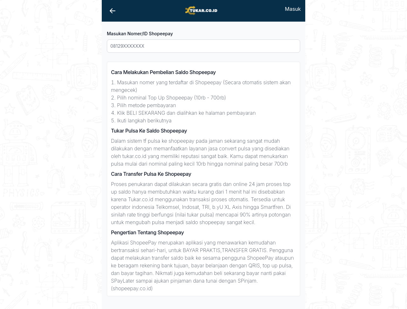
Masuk (293, 9)
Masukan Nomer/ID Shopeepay (140, 33)
